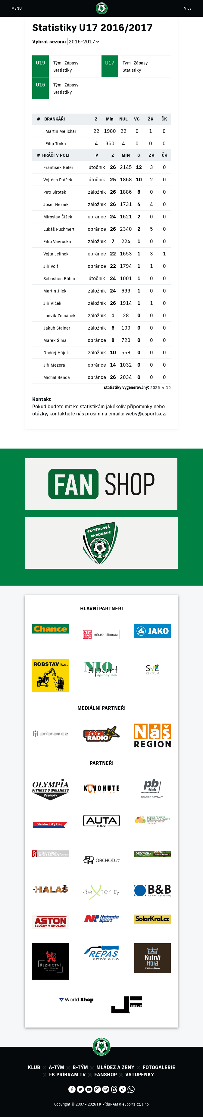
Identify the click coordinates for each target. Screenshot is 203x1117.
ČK (164, 119)
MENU (16, 8)
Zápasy (71, 63)
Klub (34, 1067)
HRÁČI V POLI (56, 155)
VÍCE (188, 8)
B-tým (80, 1067)
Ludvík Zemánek (59, 315)
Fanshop (105, 1075)
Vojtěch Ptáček (57, 180)
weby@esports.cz (145, 414)
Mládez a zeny (115, 1067)
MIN (126, 155)
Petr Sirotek (54, 192)
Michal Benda (56, 377)
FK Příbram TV (67, 1075)
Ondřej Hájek (56, 352)
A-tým (56, 1067)
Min (110, 119)
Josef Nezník (56, 204)
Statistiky (62, 70)
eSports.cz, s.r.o (135, 1104)
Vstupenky (139, 1075)
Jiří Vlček (52, 303)
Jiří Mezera (54, 365)
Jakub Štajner (56, 328)
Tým (57, 63)
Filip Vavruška (57, 241)
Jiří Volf (50, 266)
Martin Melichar (60, 131)
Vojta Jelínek (56, 254)
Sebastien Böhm (59, 278)
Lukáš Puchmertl (59, 229)
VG (137, 119)
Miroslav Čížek (57, 217)
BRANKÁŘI (54, 119)
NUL (123, 119)
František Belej (58, 167)
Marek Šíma (55, 340)
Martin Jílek (55, 291)
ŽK (150, 119)
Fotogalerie (159, 1067)
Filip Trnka (55, 143)
